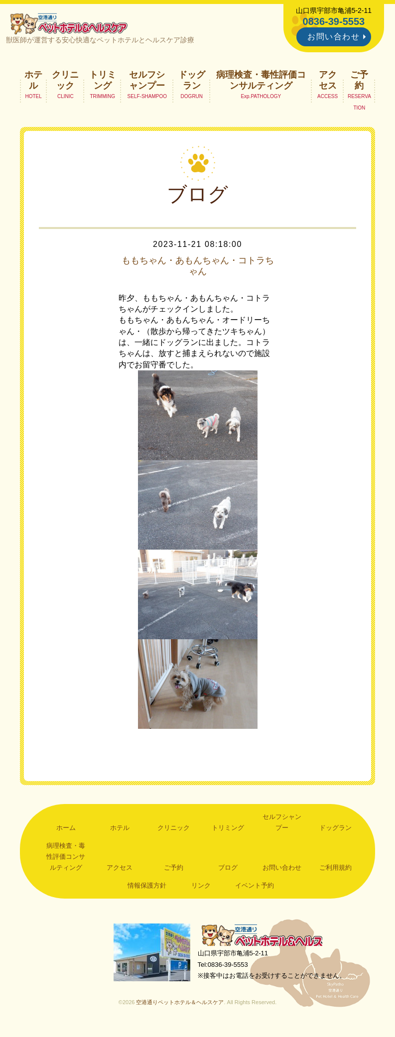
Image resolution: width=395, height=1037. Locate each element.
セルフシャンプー (147, 82)
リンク (201, 888)
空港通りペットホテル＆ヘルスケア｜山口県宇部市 (72, 24)
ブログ (228, 870)
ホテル (33, 82)
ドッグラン (191, 82)
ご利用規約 (335, 870)
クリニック (65, 82)
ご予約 (359, 82)
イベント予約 (254, 888)
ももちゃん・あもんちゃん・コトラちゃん (197, 269)
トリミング (102, 82)
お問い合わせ (333, 36)
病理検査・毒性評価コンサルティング (261, 82)
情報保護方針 (147, 888)
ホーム (66, 830)
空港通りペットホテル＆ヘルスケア (267, 939)
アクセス (328, 82)
